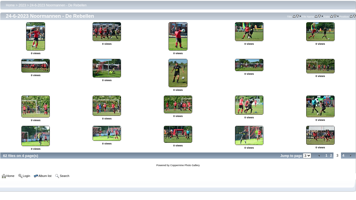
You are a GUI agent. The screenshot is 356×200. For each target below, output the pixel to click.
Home (10, 5)
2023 (22, 5)
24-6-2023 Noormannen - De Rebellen (58, 5)
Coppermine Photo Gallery (185, 165)
